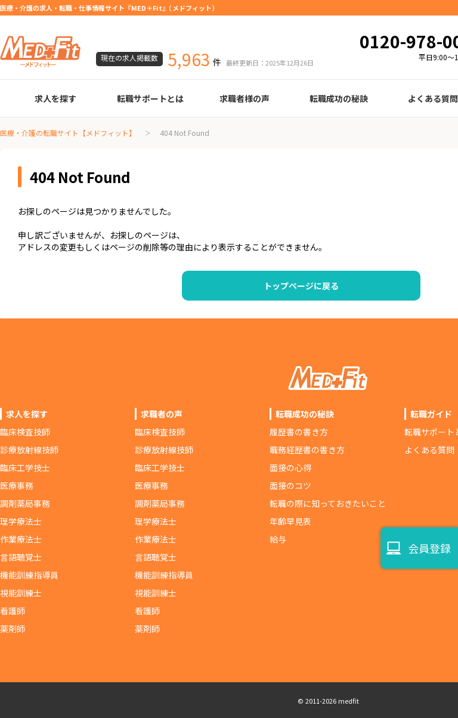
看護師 (12, 611)
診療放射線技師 (29, 450)
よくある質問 (429, 450)
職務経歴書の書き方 (307, 450)
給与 (278, 539)
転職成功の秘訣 (339, 98)
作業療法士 (21, 539)
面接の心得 (290, 467)
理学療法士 (21, 521)
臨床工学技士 (25, 467)
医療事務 (16, 485)
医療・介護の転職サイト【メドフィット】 (68, 133)
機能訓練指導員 (29, 575)
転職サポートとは (150, 98)
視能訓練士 (21, 593)
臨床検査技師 (25, 432)
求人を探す (55, 98)
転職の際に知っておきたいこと (328, 503)
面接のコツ (290, 485)
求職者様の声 (244, 98)
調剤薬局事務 (25, 503)
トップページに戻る (301, 286)
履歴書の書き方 (299, 432)
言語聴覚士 (21, 557)
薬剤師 (12, 629)
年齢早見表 (290, 521)
